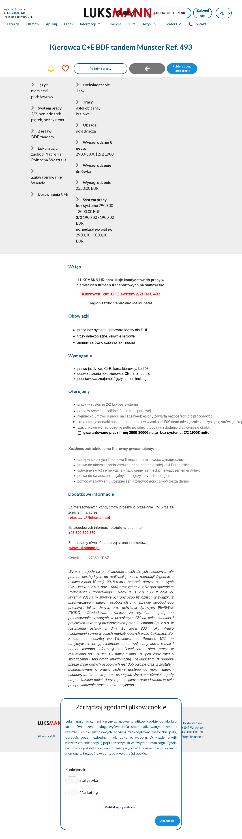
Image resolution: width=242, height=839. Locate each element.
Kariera (115, 24)
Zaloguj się (202, 13)
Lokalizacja (44, 148)
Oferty (13, 24)
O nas (68, 24)
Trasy (84, 102)
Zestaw (41, 131)
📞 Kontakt (197, 24)
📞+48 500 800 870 (14, 12)
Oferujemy (79, 391)
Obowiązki (78, 315)
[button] (72, 780)
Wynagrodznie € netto (94, 145)
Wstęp (74, 266)
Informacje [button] (88, 24)
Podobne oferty (100, 68)
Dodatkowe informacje (91, 494)
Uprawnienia (45, 194)
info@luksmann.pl (191, 737)
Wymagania (80, 355)
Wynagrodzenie (93, 182)
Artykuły (149, 24)
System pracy (46, 108)
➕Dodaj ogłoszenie (169, 13)
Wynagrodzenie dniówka (93, 168)
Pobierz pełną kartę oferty (182, 68)
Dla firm (32, 24)
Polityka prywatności (121, 807)
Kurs (131, 24)
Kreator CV (172, 24)
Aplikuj (51, 24)
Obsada (86, 125)
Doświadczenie (93, 84)
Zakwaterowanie (46, 174)
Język (39, 84)
